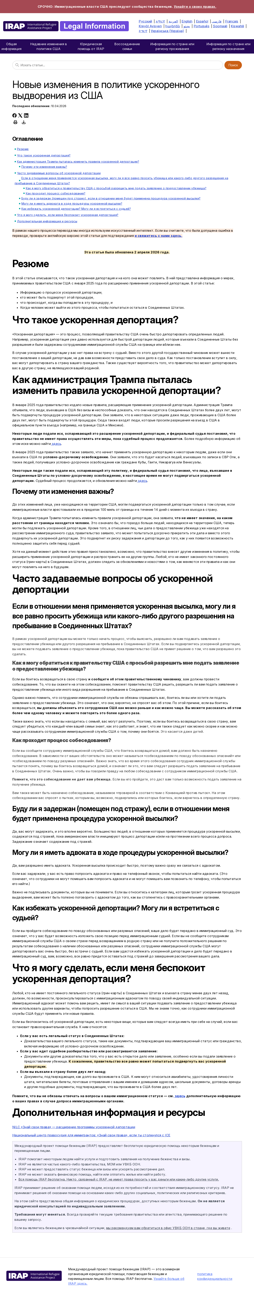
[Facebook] (14, 115)
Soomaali (220, 26)
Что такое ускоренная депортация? (44, 155)
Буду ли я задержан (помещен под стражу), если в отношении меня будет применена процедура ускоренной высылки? (111, 198)
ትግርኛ (143, 31)
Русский (145, 21)
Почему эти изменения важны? (44, 166)
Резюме (23, 149)
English (187, 21)
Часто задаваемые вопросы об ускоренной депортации (59, 173)
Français (231, 21)
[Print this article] (15, 122)
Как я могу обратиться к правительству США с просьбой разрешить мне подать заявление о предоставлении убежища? (116, 188)
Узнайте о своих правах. (195, 7)
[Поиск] (117, 65)
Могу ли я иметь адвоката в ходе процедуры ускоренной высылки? (71, 203)
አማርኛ (160, 21)
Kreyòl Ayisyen (150, 26)
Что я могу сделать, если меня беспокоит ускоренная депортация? (67, 215)
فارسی (217, 21)
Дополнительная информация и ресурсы (47, 221)
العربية (173, 21)
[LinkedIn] (26, 115)
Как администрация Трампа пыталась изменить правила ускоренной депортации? (78, 161)
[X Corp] (20, 115)
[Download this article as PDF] (24, 122)
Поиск (233, 65)
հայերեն (172, 26)
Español (202, 21)
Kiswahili (237, 26)
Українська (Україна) (167, 31)
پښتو (187, 26)
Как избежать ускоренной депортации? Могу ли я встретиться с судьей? (76, 208)
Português (202, 26)
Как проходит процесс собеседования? (56, 193)
